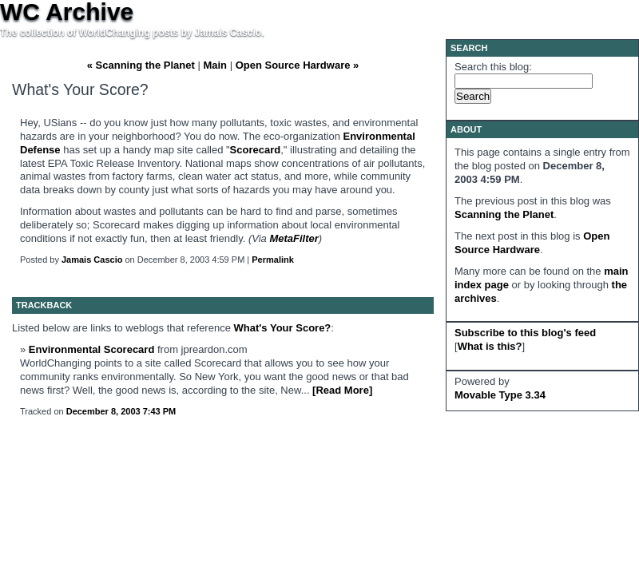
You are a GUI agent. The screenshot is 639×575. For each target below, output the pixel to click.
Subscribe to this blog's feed (525, 333)
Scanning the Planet (504, 214)
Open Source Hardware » (297, 65)
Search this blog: (493, 67)
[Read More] (342, 390)
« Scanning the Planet (141, 65)
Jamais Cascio (92, 259)
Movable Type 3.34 (500, 395)
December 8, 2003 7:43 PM (121, 411)
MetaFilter (293, 238)
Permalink (273, 259)
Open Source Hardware (531, 243)
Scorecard (255, 150)
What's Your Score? (282, 328)
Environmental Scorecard (92, 349)
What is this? (490, 346)
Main (215, 65)
